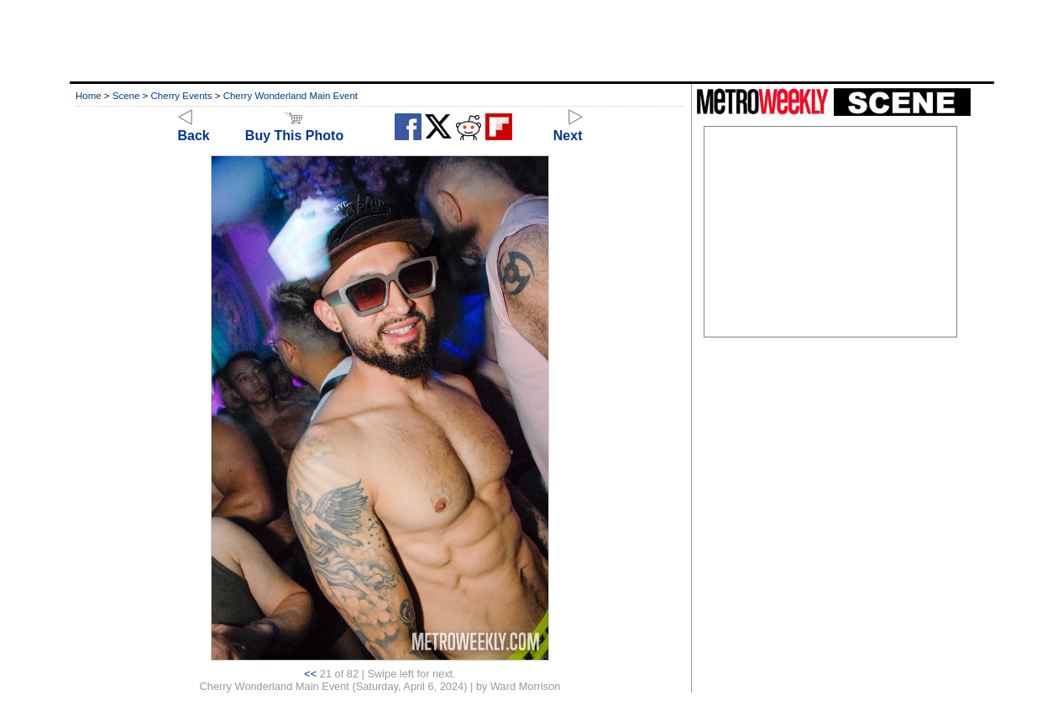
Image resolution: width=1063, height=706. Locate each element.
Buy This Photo (294, 128)
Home (89, 96)
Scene (126, 96)
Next (568, 128)
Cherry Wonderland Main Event (290, 96)
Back (194, 128)
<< (310, 673)
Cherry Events (181, 96)
